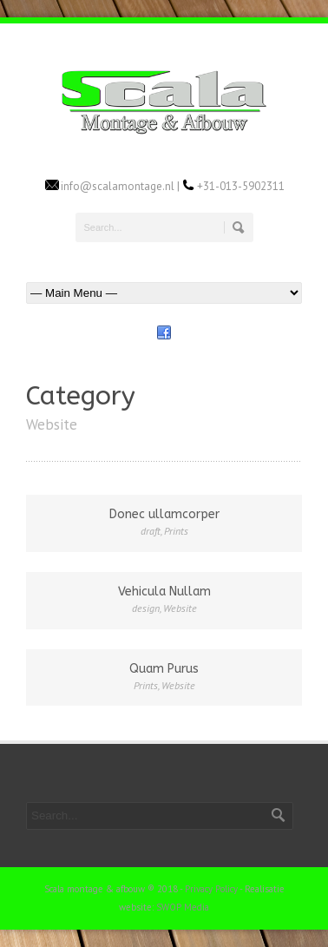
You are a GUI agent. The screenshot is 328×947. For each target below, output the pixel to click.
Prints (176, 530)
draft (151, 530)
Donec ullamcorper (164, 514)
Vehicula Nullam (164, 591)
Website (180, 608)
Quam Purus (164, 668)
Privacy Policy (211, 889)
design (146, 608)
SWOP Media (182, 907)
